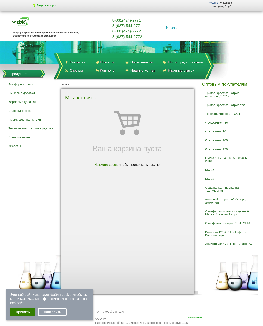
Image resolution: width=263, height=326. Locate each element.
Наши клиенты (142, 70)
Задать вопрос (45, 5)
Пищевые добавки (22, 93)
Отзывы (76, 70)
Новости (107, 62)
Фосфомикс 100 (216, 140)
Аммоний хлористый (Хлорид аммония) (226, 201)
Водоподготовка (20, 110)
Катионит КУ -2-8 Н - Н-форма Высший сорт (226, 233)
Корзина (213, 2)
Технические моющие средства (31, 128)
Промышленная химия (25, 119)
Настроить (52, 312)
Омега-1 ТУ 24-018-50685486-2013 (226, 159)
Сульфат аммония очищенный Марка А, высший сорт (227, 213)
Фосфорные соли (21, 84)
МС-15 (210, 170)
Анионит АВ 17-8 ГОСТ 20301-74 (228, 244)
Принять (23, 312)
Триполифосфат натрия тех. (225, 105)
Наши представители (185, 62)
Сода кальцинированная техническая (222, 189)
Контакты (107, 70)
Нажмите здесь (106, 164)
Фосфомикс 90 (215, 131)
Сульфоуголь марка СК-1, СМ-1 (228, 223)
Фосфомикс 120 (216, 149)
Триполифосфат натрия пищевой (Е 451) (222, 94)
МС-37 (210, 178)
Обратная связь (195, 317)
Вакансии (77, 62)
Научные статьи (181, 70)
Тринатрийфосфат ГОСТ (222, 113)
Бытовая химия (20, 137)
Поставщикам (141, 62)
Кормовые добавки (22, 102)
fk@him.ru (175, 28)
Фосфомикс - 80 (216, 122)
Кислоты (15, 146)
